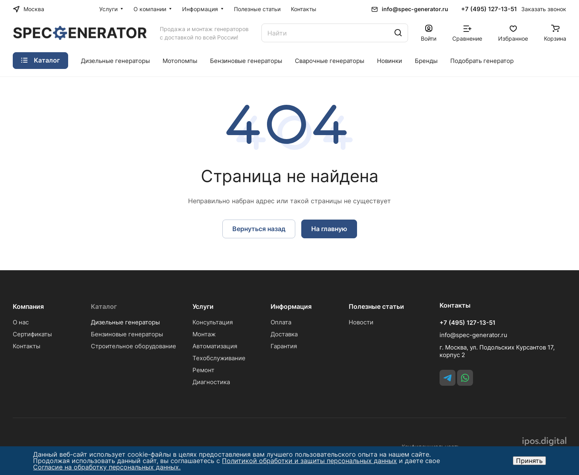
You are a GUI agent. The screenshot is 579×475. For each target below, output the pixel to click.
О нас (21, 322)
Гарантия (284, 346)
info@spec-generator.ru (415, 9)
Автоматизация (214, 346)
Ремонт (203, 370)
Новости (361, 322)
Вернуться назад (258, 229)
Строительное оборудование (133, 346)
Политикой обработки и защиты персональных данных (309, 461)
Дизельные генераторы (125, 322)
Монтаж (204, 334)
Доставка (284, 334)
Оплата (281, 322)
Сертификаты (32, 334)
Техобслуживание (218, 358)
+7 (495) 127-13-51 (489, 9)
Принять (529, 461)
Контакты (26, 346)
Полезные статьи (376, 306)
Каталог (104, 306)
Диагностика (211, 382)
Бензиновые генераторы (127, 334)
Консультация (212, 322)
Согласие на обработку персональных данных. (107, 467)
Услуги (203, 306)
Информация (291, 306)
